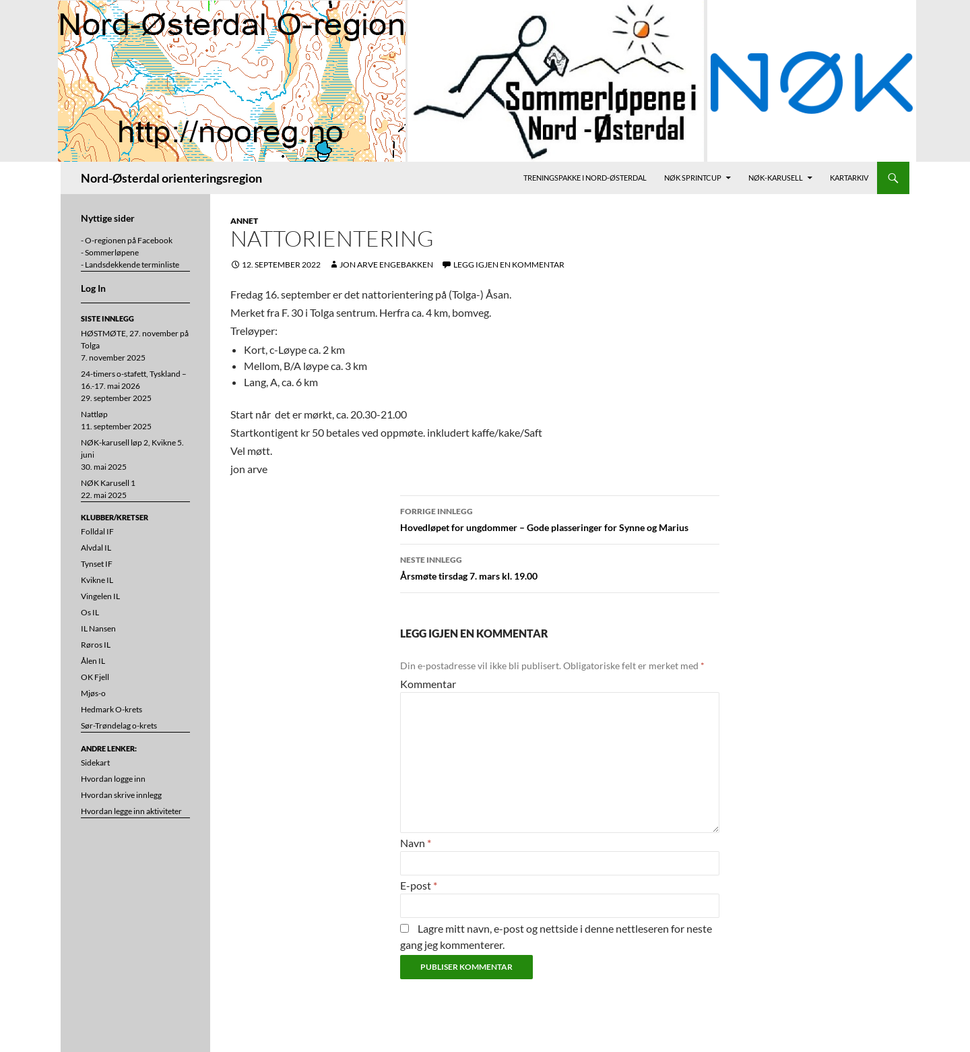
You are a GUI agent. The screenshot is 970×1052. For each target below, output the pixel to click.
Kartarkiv (849, 177)
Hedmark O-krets (111, 709)
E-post (418, 885)
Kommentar (428, 683)
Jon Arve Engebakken (386, 264)
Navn (415, 842)
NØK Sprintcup (692, 177)
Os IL (90, 612)
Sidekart (95, 762)
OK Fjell (95, 677)
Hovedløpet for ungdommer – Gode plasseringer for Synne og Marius (559, 518)
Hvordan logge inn (113, 779)
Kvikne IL (97, 580)
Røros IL (95, 645)
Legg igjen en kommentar (508, 264)
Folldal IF (97, 531)
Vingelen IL (100, 596)
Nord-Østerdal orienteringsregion (171, 178)
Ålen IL (93, 661)
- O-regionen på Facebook (126, 240)
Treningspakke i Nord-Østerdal (585, 177)
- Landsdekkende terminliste (130, 264)
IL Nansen (98, 628)
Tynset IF (96, 564)
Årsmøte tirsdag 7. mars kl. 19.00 (559, 567)
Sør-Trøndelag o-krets (119, 725)
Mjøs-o (93, 693)
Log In (93, 288)
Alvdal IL (96, 548)
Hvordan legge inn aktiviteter (131, 811)
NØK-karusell (775, 177)
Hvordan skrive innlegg (121, 795)
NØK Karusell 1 (108, 483)
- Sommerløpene (110, 252)
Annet (244, 221)
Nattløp (94, 414)
